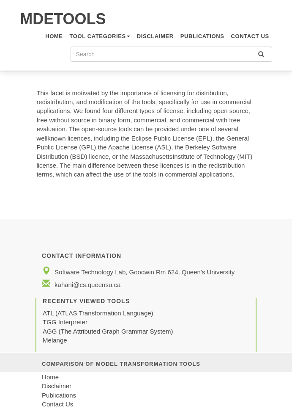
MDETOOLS (63, 19)
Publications (202, 36)
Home (50, 377)
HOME (54, 36)
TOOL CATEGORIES (100, 36)
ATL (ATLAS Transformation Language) (98, 313)
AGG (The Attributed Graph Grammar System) (108, 331)
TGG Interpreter (66, 322)
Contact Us (57, 404)
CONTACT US (250, 36)
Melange (55, 340)
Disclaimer (155, 36)
